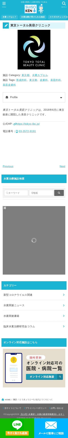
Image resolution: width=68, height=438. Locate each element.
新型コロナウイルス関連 (18, 294)
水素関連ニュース (14, 305)
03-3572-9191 (26, 131)
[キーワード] (16, 193)
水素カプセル (40, 75)
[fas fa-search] (59, 193)
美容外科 (55, 79)
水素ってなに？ (9, 17)
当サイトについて (12, 408)
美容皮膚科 (9, 84)
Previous (8, 166)
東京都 (25, 75)
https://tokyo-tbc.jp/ (26, 123)
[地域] (41, 193)
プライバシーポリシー (36, 408)
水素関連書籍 (11, 315)
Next (62, 166)
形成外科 (21, 79)
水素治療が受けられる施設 (33, 17)
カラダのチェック (57, 17)
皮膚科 (44, 79)
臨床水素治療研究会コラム (19, 326)
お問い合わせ (57, 408)
